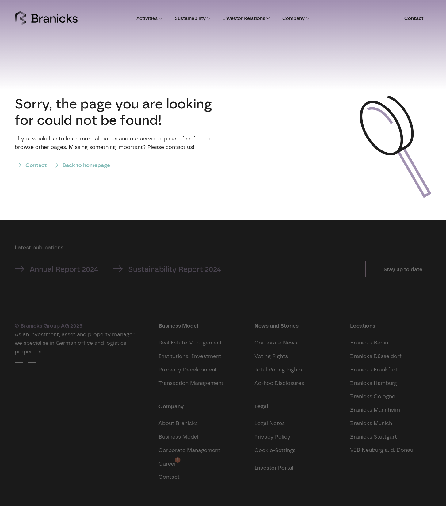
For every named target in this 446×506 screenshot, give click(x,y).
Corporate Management (189, 450)
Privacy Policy (272, 436)
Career (167, 462)
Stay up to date (402, 269)
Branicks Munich (371, 423)
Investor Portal (273, 467)
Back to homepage (86, 165)
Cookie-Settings (274, 450)
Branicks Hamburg (373, 383)
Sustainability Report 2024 (174, 269)
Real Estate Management (190, 342)
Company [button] (296, 18)
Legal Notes (269, 423)
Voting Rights (271, 356)
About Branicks (178, 423)
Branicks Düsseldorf (376, 356)
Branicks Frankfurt (374, 369)
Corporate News (275, 342)
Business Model (178, 436)
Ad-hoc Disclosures (279, 383)
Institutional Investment (189, 356)
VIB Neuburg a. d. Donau (381, 450)
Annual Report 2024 (64, 269)
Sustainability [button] (193, 18)
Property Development (187, 369)
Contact (414, 18)
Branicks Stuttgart (373, 436)
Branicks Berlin (369, 342)
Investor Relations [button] (246, 18)
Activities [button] (149, 18)
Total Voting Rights (278, 369)
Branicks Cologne (372, 396)
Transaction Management (190, 383)
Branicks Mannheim (375, 409)
